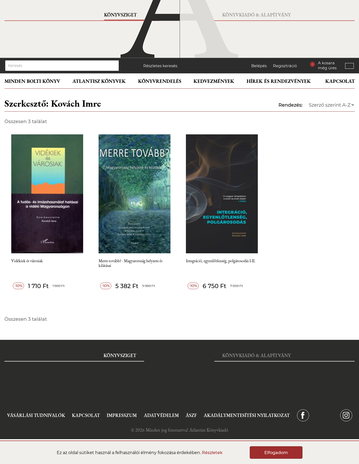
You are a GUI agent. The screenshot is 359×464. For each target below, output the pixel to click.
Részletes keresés (160, 65)
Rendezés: (290, 105)
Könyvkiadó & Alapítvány (256, 15)
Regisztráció (285, 65)
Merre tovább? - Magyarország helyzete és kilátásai (130, 263)
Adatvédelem (161, 415)
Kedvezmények (213, 81)
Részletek (212, 452)
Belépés (259, 65)
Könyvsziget (120, 15)
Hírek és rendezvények (279, 81)
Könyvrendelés (159, 81)
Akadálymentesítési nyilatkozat (247, 415)
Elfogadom (276, 452)
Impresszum (122, 415)
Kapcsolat (340, 81)
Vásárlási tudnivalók (36, 415)
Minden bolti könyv (32, 81)
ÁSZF (191, 415)
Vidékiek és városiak (27, 261)
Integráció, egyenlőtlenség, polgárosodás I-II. (220, 261)
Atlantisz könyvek (99, 81)
